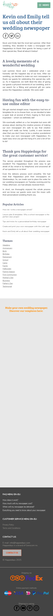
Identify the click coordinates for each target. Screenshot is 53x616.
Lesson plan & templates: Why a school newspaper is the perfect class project (26, 216)
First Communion (10, 275)
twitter (11, 36)
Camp (5, 263)
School (5, 260)
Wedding (6, 245)
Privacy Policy (8, 525)
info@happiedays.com (20, 543)
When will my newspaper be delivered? (18, 507)
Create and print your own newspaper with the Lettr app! (26, 226)
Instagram (36, 608)
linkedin (17, 36)
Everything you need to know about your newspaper (24, 510)
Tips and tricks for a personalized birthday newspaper (24, 222)
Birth (5, 251)
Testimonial (7, 286)
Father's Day (8, 283)
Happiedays (10, 5)
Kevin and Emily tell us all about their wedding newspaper (26, 231)
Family (5, 266)
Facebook (17, 608)
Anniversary (7, 248)
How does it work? (10, 500)
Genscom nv (31, 545)
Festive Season (9, 272)
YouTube (23, 608)
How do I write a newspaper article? (17, 210)
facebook (5, 36)
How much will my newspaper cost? (17, 503)
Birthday (6, 254)
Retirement (7, 257)
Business (6, 281)
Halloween (7, 269)
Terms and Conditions (11, 528)
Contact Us (12, 552)
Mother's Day (8, 278)
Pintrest (30, 608)
